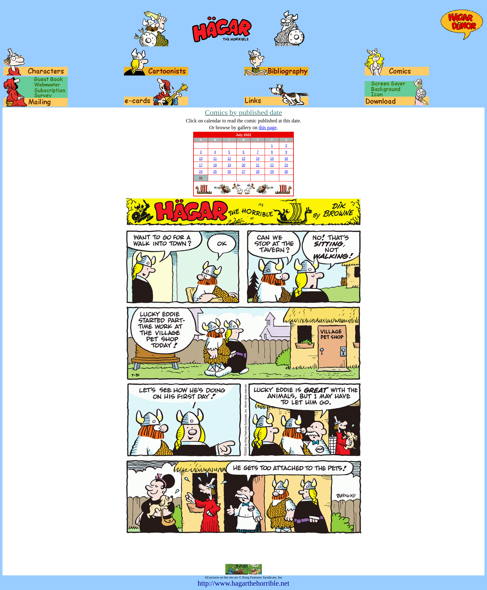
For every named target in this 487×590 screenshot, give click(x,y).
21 (257, 165)
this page (267, 127)
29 (272, 171)
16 (286, 158)
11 (215, 158)
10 (201, 158)
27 (243, 171)
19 (229, 165)
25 (215, 171)
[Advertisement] (243, 549)
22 (272, 165)
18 (215, 165)
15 (272, 158)
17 (201, 165)
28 (257, 171)
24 (201, 171)
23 (286, 165)
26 (229, 171)
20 (243, 165)
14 (257, 158)
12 (229, 158)
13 (243, 158)
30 (286, 171)
